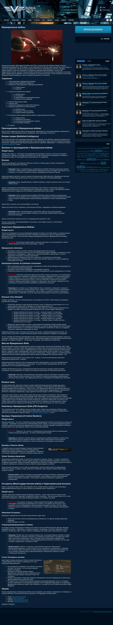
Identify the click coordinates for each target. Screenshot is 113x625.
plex (108, 155)
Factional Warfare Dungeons (40, 412)
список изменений (80, 153)
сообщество (91, 169)
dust (98, 159)
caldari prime (92, 148)
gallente (91, 159)
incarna (96, 169)
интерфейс (89, 167)
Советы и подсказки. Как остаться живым (94, 75)
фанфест (86, 153)
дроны (82, 151)
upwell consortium (86, 151)
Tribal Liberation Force (21, 601)
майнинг (85, 155)
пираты (88, 148)
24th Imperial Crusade (19, 596)
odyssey (82, 169)
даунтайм (86, 169)
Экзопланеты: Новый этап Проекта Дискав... (95, 130)
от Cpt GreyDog (86, 122)
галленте (107, 169)
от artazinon (85, 103)
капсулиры (90, 153)
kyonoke (82, 155)
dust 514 (106, 148)
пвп (99, 169)
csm (108, 156)
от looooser (85, 132)
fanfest (96, 156)
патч (78, 156)
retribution (90, 156)
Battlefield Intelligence (8, 144)
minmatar (103, 155)
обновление (91, 155)
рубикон (78, 148)
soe (85, 148)
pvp (108, 151)
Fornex (110, 611)
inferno (94, 153)
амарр (79, 151)
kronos (93, 156)
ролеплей (82, 156)
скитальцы (102, 169)
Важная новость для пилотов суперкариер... (95, 93)
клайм (78, 169)
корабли (86, 156)
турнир (105, 156)
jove (90, 163)
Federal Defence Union (21, 600)
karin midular (100, 156)
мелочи (78, 155)
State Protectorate (18, 598)
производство (99, 148)
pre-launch (83, 148)
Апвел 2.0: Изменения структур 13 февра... (94, 120)
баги (96, 148)
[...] (83, 70)
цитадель (98, 163)
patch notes (105, 151)
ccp (106, 171)
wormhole (87, 163)
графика (79, 159)
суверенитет (100, 167)
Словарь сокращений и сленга (91, 64)
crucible (96, 170)
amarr (82, 163)
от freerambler (86, 94)
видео (95, 167)
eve (92, 151)
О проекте (95, 611)
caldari (98, 150)
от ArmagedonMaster (88, 66)
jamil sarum (84, 159)
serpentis (103, 153)
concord (92, 170)
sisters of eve (99, 153)
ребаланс (106, 159)
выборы (101, 159)
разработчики (93, 163)
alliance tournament (106, 167)
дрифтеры (108, 153)
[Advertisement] (93, 51)
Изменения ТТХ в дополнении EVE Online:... (95, 102)
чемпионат (98, 155)
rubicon (84, 170)
